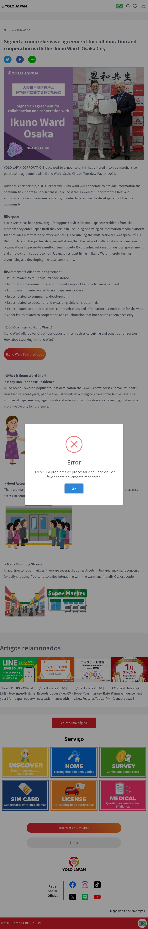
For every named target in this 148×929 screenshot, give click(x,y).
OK (74, 488)
